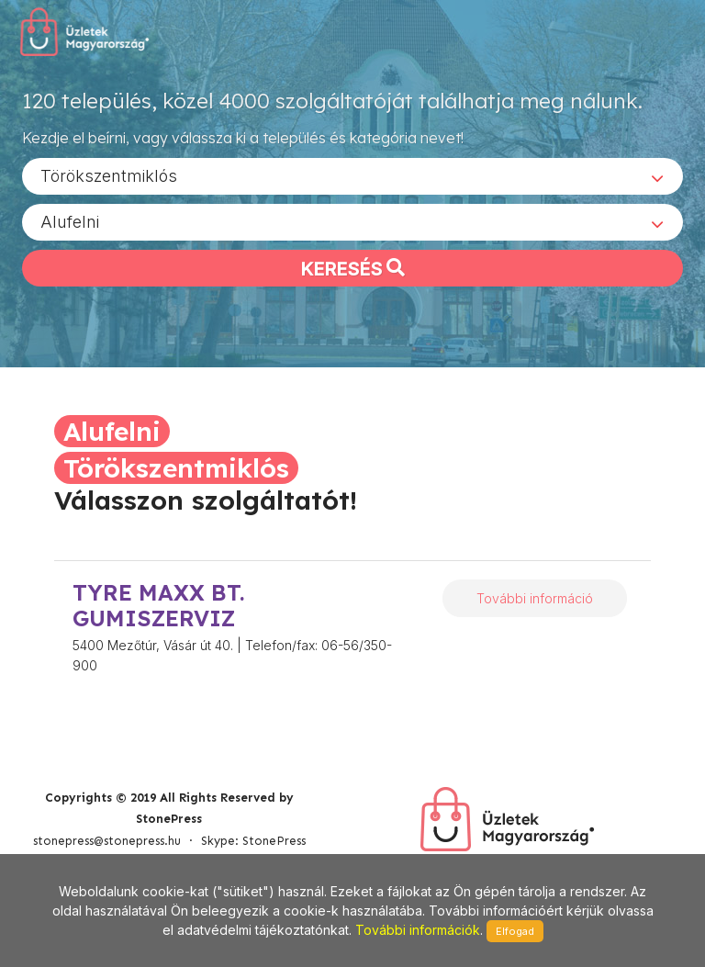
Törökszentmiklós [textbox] (108, 175)
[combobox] (352, 175)
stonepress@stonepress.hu (107, 841)
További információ (534, 598)
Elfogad (515, 931)
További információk (417, 930)
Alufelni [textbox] (69, 221)
